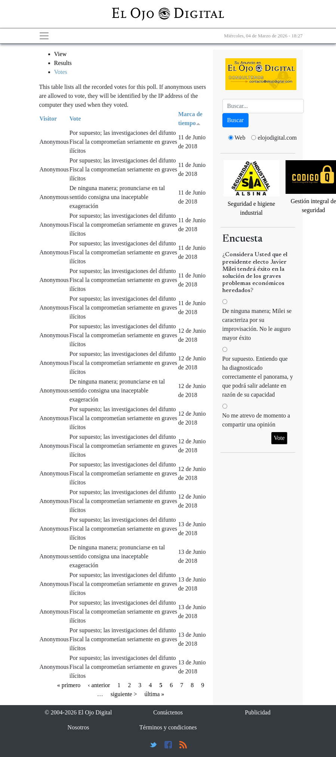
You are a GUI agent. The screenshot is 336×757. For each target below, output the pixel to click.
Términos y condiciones (168, 727)
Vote (75, 118)
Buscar (235, 120)
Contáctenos (168, 712)
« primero (69, 685)
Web (240, 137)
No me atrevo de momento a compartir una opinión (256, 420)
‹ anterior (99, 685)
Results (63, 63)
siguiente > (124, 694)
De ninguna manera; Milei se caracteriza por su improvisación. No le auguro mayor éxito (257, 324)
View (60, 54)
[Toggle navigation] (44, 35)
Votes (60, 72)
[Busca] (263, 106)
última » (154, 694)
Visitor (48, 118)
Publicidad (257, 712)
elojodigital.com (277, 137)
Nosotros (78, 727)
